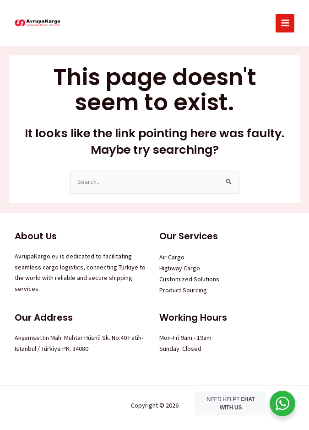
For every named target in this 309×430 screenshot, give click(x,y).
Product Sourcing (183, 290)
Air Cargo (171, 257)
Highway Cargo (179, 268)
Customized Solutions (189, 279)
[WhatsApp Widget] (282, 403)
